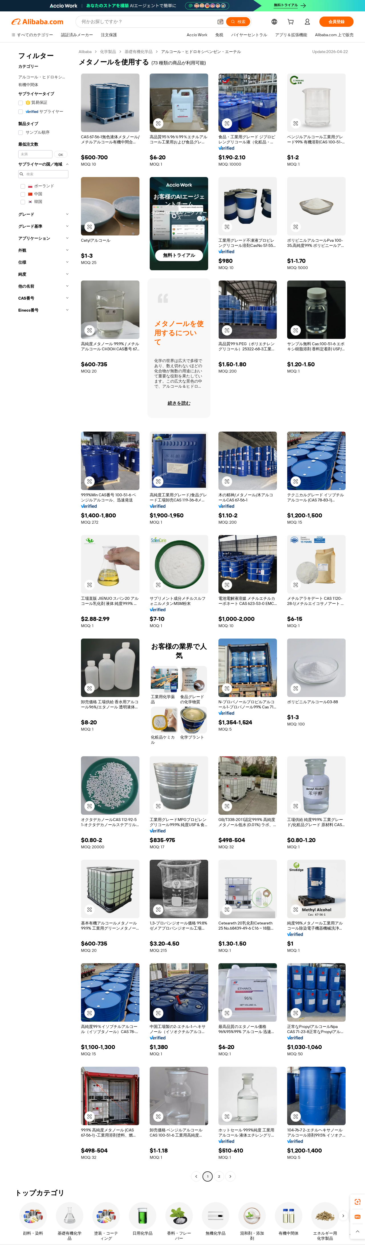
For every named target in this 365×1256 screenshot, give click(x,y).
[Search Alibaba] (147, 22)
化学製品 (108, 51)
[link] (357, 1201)
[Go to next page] (230, 1176)
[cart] (291, 22)
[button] (220, 21)
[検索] (238, 21)
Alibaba (85, 51)
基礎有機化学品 (139, 51)
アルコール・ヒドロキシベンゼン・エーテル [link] (201, 51)
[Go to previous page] (196, 1176)
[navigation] (43, 615)
